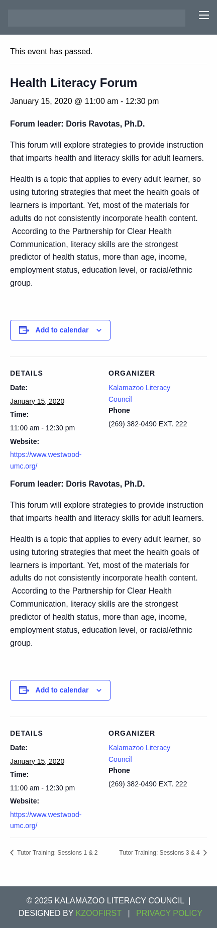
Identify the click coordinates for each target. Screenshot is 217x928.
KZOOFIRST (99, 913)
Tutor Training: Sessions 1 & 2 (56, 852)
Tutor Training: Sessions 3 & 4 (160, 852)
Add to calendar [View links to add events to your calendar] (62, 330)
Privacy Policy (169, 913)
